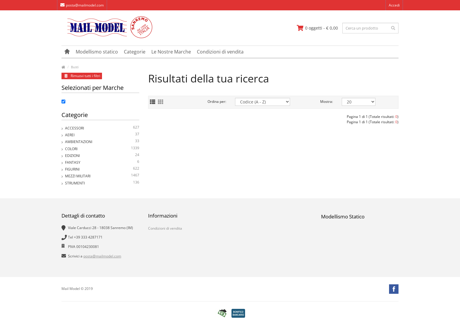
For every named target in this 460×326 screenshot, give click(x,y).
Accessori (102, 128)
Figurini (102, 169)
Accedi (394, 5)
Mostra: (326, 101)
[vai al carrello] (317, 28)
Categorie (134, 51)
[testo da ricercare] (370, 28)
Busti (75, 67)
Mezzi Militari (102, 176)
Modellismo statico (97, 51)
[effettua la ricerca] (393, 28)
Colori (102, 148)
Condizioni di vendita (220, 51)
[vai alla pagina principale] (106, 36)
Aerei (102, 135)
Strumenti (102, 183)
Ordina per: (217, 101)
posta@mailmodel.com (82, 5)
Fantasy (102, 162)
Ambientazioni (102, 141)
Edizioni (102, 155)
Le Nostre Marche (171, 51)
